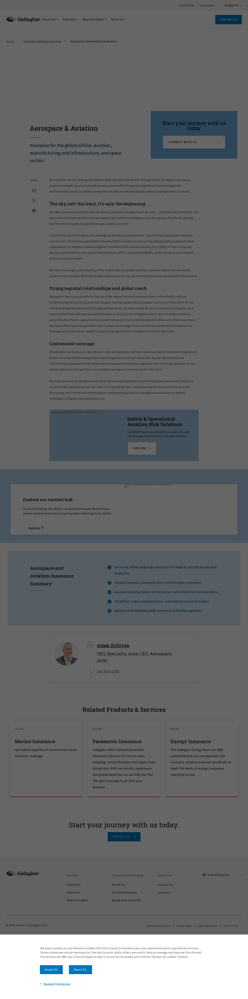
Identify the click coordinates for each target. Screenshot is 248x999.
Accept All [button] (51, 970)
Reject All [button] (80, 970)
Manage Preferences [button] (56, 984)
